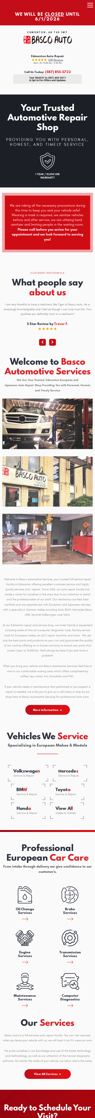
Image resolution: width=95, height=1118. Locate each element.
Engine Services (25, 954)
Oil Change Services (25, 911)
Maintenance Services (25, 997)
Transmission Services (70, 954)
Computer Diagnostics (70, 997)
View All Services (46, 1074)
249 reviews (55, 60)
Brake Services (70, 911)
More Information (45, 710)
